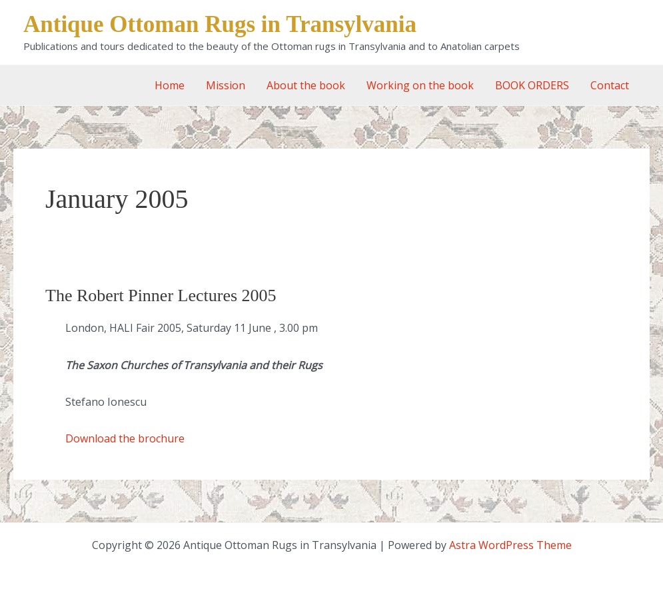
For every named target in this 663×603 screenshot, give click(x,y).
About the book (306, 85)
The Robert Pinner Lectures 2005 (161, 295)
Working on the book (420, 85)
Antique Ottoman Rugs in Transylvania (219, 24)
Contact (609, 85)
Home (170, 85)
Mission (225, 85)
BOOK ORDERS (532, 85)
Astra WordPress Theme (510, 545)
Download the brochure (125, 438)
